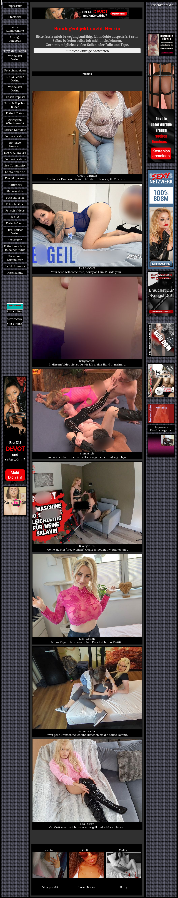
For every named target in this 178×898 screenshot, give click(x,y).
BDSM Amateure (15, 152)
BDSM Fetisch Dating (15, 78)
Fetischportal (15, 197)
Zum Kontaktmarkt (15, 28)
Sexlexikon (15, 240)
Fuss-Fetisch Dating (15, 231)
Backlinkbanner (15, 266)
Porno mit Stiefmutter (15, 258)
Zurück (87, 74)
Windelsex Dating (15, 57)
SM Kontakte (15, 191)
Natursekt (15, 184)
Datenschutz (15, 272)
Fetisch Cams (15, 223)
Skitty (123, 887)
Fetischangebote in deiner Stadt (15, 248)
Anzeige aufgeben (15, 38)
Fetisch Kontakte (15, 129)
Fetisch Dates (15, 113)
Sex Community (15, 165)
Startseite (14, 17)
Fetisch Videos (15, 210)
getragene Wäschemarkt (15, 121)
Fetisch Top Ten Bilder (15, 105)
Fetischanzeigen (15, 70)
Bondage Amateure (14, 144)
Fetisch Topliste (15, 97)
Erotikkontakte (15, 178)
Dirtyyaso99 (50, 887)
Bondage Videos (15, 136)
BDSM (15, 217)
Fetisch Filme (15, 204)
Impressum (14, 6)
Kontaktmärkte (15, 172)
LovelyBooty (86, 887)
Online (49, 863)
